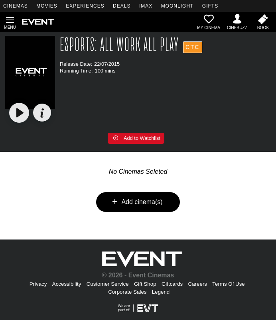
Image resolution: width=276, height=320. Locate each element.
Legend (161, 292)
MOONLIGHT (177, 6)
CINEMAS (15, 6)
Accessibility (66, 284)
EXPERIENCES (85, 6)
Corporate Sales (127, 292)
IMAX (145, 6)
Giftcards (172, 284)
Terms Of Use (228, 284)
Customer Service (108, 284)
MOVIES (46, 6)
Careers (197, 284)
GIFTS (210, 6)
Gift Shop (145, 284)
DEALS (121, 6)
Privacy (38, 284)
